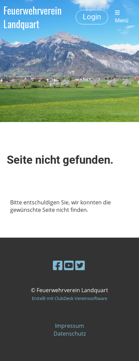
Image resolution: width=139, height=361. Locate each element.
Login (92, 17)
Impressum (69, 325)
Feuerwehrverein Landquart (32, 17)
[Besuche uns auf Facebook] (57, 265)
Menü (121, 17)
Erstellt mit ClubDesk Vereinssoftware (69, 298)
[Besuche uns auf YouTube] (69, 265)
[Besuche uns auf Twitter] (80, 265)
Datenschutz (70, 333)
